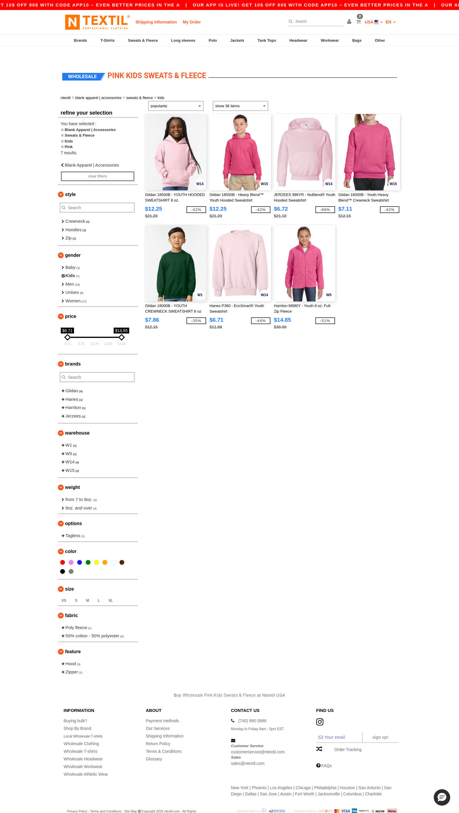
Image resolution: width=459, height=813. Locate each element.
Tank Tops (267, 40)
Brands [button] (73, 350)
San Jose (268, 780)
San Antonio (370, 774)
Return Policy (158, 730)
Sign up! (380, 724)
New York (239, 774)
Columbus (352, 780)
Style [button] (70, 181)
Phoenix (259, 774)
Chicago (303, 774)
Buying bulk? (75, 707)
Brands (80, 40)
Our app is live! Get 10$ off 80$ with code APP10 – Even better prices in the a (321, 4)
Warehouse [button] (77, 419)
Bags (357, 40)
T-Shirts (107, 40)
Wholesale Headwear (83, 745)
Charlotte (373, 780)
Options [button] (73, 510)
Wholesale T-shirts (80, 738)
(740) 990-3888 (252, 707)
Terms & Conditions (163, 738)
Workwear (330, 40)
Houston (347, 774)
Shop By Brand (77, 715)
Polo (213, 40)
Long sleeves (183, 40)
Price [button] (70, 303)
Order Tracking (348, 736)
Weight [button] (72, 474)
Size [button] (69, 575)
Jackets (237, 40)
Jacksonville (329, 780)
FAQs (326, 752)
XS (64, 587)
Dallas (251, 780)
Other (380, 40)
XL (111, 587)
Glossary (154, 745)
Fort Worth (304, 780)
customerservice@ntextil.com (258, 738)
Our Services (158, 715)
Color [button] (71, 538)
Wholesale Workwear (83, 753)
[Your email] (339, 724)
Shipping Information (156, 22)
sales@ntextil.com (248, 749)
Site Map (130, 798)
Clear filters (97, 163)
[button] (350, 22)
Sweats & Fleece (143, 40)
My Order (192, 22)
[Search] (314, 21)
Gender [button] (73, 241)
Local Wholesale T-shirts (86, 722)
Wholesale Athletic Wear (86, 761)
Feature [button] (73, 638)
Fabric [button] (71, 602)
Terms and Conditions (105, 798)
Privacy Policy (77, 798)
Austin (286, 780)
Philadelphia (325, 774)
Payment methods (162, 707)
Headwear (298, 40)
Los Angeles (281, 774)
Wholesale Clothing (81, 730)
